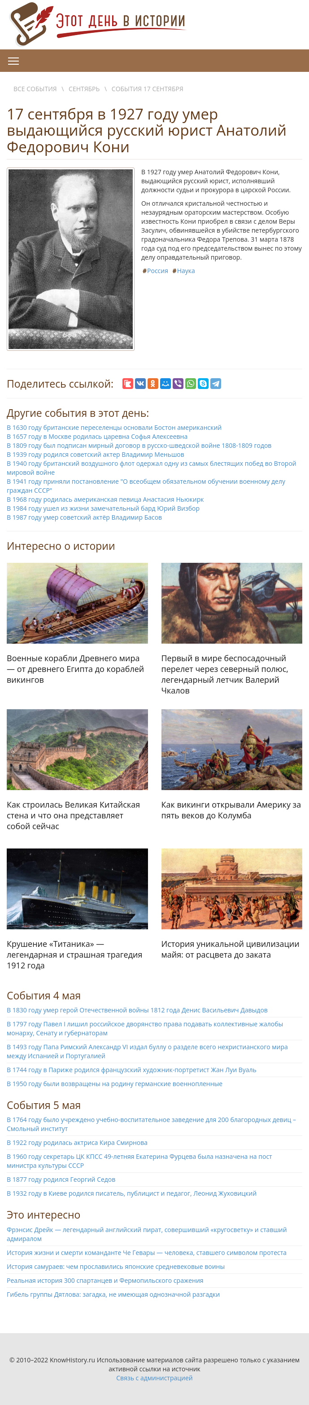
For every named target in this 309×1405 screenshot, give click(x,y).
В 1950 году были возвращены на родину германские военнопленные (114, 1083)
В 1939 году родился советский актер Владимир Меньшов (95, 454)
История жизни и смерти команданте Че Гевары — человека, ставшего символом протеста (147, 1252)
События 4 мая (44, 995)
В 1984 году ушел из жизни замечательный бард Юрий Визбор (103, 508)
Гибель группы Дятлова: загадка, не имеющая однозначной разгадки (113, 1294)
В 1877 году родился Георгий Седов (61, 1179)
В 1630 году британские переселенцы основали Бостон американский (114, 427)
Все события (35, 88)
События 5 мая (44, 1105)
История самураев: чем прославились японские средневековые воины (116, 1266)
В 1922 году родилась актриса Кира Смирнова (77, 1142)
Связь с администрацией (154, 1378)
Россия (157, 270)
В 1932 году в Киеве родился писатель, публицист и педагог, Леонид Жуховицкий (132, 1193)
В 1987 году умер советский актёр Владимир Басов (84, 517)
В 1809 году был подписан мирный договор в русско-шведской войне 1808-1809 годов (139, 445)
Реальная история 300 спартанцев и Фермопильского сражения (105, 1280)
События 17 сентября (147, 88)
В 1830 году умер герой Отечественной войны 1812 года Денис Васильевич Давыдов (137, 1010)
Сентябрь (84, 88)
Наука (186, 270)
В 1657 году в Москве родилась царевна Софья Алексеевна (97, 436)
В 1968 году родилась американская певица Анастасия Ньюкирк (105, 499)
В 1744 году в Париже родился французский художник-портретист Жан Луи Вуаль (132, 1069)
